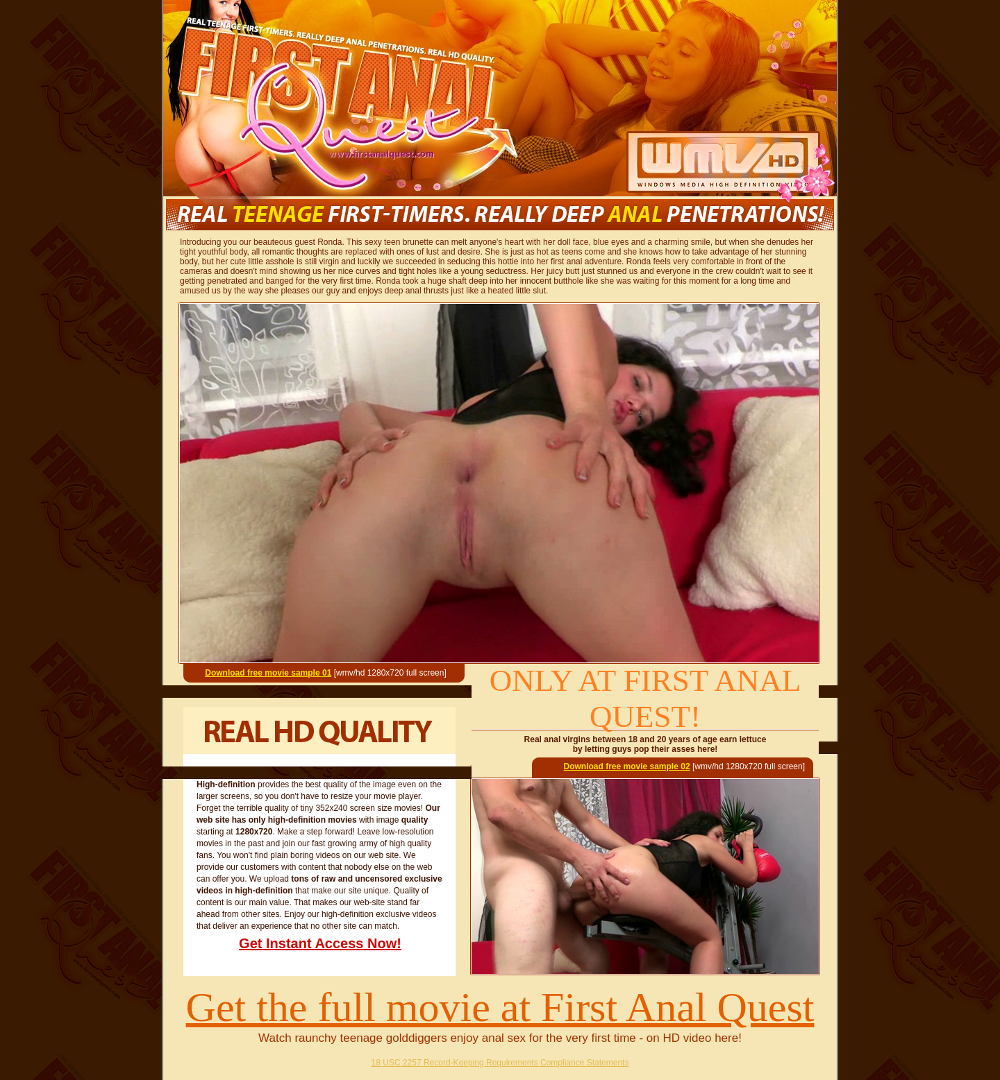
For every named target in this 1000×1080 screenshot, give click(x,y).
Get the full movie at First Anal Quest (500, 1007)
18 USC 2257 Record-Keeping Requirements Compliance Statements (500, 1063)
